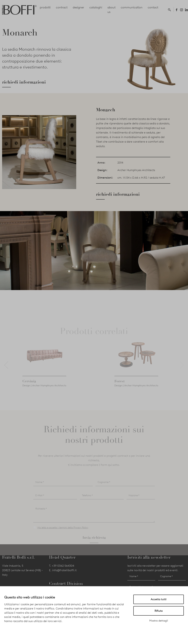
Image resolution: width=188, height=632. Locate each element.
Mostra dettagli (158, 620)
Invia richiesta (94, 543)
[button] (170, 9)
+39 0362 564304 (63, 565)
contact (153, 7)
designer (78, 7)
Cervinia (29, 387)
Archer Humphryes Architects (136, 170)
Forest (119, 387)
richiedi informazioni (24, 82)
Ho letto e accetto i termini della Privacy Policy (62, 533)
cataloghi (95, 7)
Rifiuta (159, 610)
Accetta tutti (158, 599)
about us (111, 10)
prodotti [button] (45, 7)
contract (61, 7)
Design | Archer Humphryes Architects (44, 391)
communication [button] (131, 7)
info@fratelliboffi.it (64, 570)
